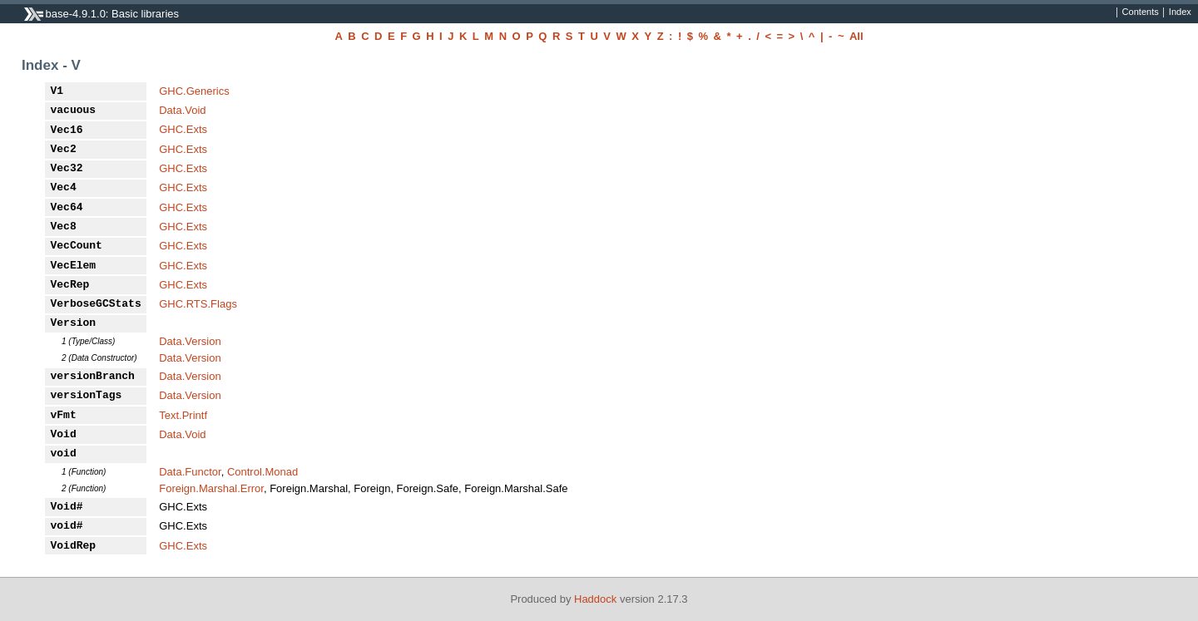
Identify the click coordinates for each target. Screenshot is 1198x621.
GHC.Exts (183, 129)
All (856, 36)
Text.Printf (183, 415)
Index (1180, 12)
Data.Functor (189, 472)
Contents (1140, 12)
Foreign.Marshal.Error (211, 488)
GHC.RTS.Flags (198, 304)
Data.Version (189, 341)
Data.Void (182, 110)
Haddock (595, 599)
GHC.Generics (194, 91)
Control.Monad (262, 472)
